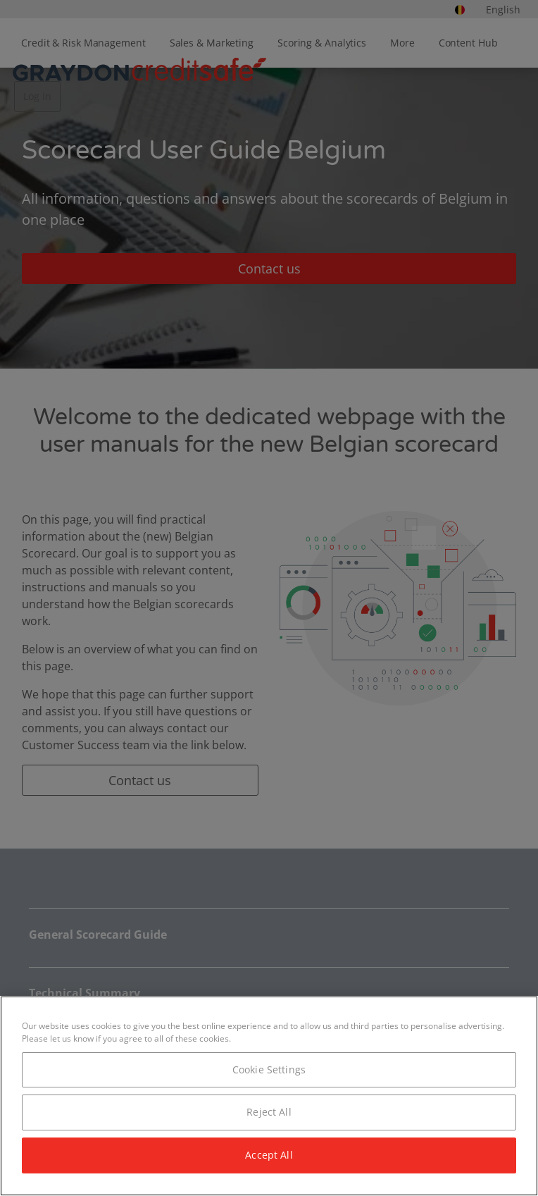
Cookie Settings (269, 1069)
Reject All (268, 1111)
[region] (269, 1096)
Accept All (268, 1154)
